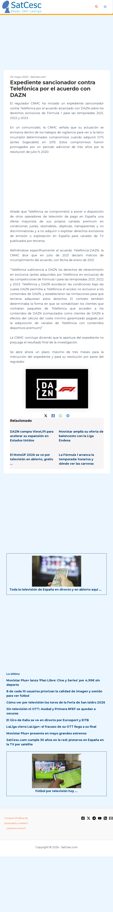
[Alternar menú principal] (105, 6)
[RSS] (105, 818)
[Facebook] (53, 415)
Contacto (9, 818)
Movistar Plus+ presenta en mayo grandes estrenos (46, 733)
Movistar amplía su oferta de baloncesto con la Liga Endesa (81, 436)
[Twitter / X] (45, 415)
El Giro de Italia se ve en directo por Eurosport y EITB (47, 720)
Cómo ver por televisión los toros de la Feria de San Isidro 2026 (55, 702)
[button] (96, 7)
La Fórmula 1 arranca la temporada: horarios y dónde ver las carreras (76, 459)
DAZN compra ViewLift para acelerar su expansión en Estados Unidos (31, 436)
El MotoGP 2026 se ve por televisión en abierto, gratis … (31, 459)
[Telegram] (68, 415)
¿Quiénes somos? (16, 828)
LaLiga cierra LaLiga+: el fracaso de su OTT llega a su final (51, 727)
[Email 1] (111, 818)
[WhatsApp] (60, 415)
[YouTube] (100, 818)
